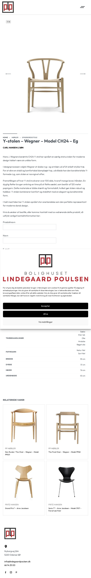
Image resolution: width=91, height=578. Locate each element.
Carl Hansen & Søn (13, 147)
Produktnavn (29, 225)
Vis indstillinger (45, 322)
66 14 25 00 (9, 565)
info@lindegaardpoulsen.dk (17, 561)
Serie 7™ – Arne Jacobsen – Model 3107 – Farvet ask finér (64, 509)
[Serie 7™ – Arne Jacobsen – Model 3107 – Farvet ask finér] (67, 481)
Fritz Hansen (12, 504)
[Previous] (8, 74)
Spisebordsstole (29, 137)
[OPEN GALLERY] (45, 74)
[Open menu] (82, 7)
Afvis (45, 314)
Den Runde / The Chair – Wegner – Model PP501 (22, 453)
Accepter (45, 306)
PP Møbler (10, 448)
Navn (29, 238)
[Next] (82, 74)
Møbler (15, 137)
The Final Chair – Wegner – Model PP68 (64, 452)
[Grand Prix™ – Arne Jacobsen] (24, 481)
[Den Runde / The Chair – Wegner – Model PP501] (24, 425)
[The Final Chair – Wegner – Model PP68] (67, 425)
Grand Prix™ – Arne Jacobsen (17, 508)
